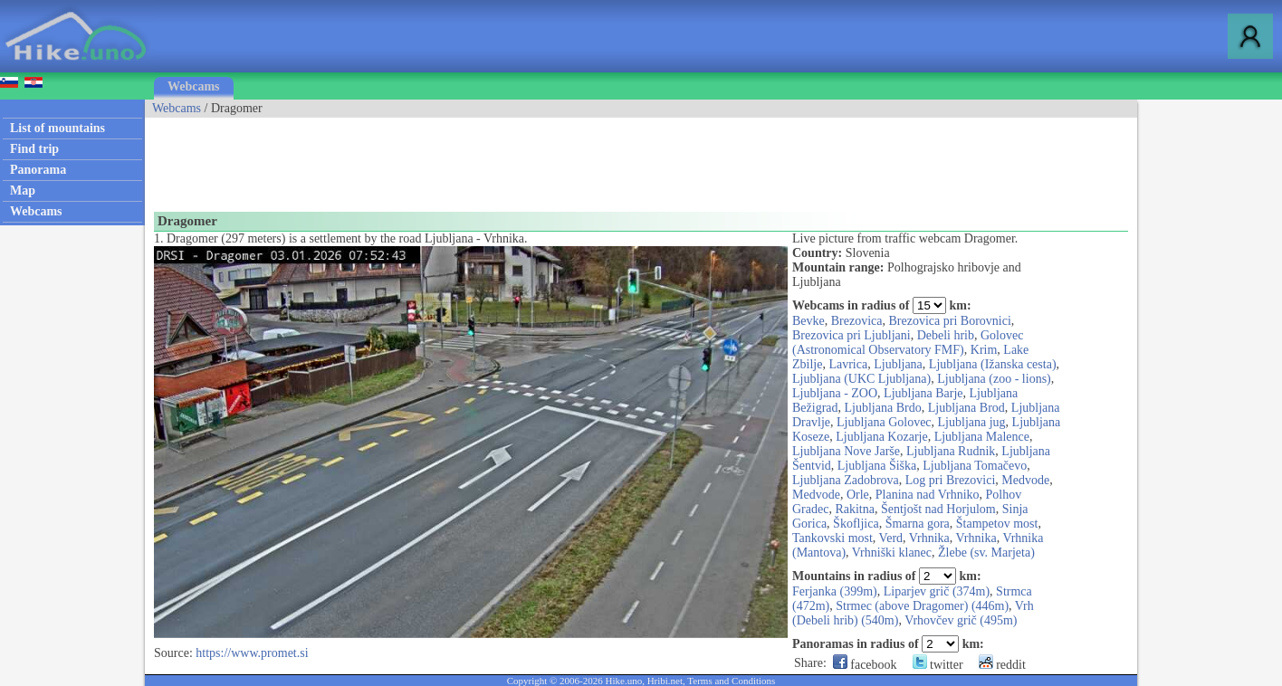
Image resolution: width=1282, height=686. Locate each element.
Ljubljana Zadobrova (845, 480)
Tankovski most (832, 538)
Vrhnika (929, 538)
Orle (858, 494)
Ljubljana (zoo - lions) (994, 379)
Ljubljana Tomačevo (975, 465)
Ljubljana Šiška (877, 465)
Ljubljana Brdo (883, 407)
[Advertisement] (474, 158)
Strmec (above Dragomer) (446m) (922, 606)
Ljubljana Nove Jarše (846, 451)
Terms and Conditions (731, 680)
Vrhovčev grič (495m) (960, 620)
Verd (891, 538)
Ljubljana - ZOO (834, 393)
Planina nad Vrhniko (927, 494)
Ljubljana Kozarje (881, 436)
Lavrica (847, 364)
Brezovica (857, 321)
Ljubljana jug (972, 422)
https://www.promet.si (252, 653)
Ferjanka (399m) (834, 591)
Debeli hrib (945, 335)
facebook (865, 665)
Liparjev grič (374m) (937, 591)
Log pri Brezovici (950, 480)
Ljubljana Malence (981, 436)
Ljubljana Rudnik (950, 451)
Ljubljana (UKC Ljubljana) (861, 379)
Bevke (808, 321)
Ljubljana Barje (923, 393)
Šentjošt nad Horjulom (938, 509)
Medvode (1025, 480)
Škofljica (856, 523)
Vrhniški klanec (892, 552)
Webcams (193, 86)
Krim (984, 350)
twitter (938, 665)
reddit (1002, 665)
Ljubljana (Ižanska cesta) (993, 364)
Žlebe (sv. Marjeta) (986, 552)
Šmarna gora (917, 523)
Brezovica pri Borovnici (950, 321)
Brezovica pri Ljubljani (851, 335)
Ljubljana (898, 364)
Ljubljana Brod (966, 407)
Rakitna (855, 509)
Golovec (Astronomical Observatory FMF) (907, 343)
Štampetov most (997, 523)
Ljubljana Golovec (884, 422)
